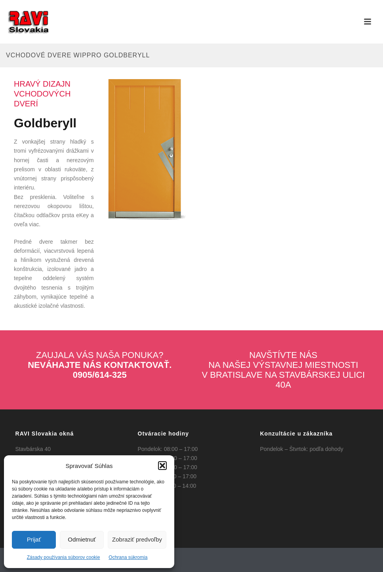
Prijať (34, 539)
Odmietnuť (82, 539)
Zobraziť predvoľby (137, 539)
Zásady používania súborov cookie (63, 557)
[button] (162, 466)
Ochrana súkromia (128, 557)
